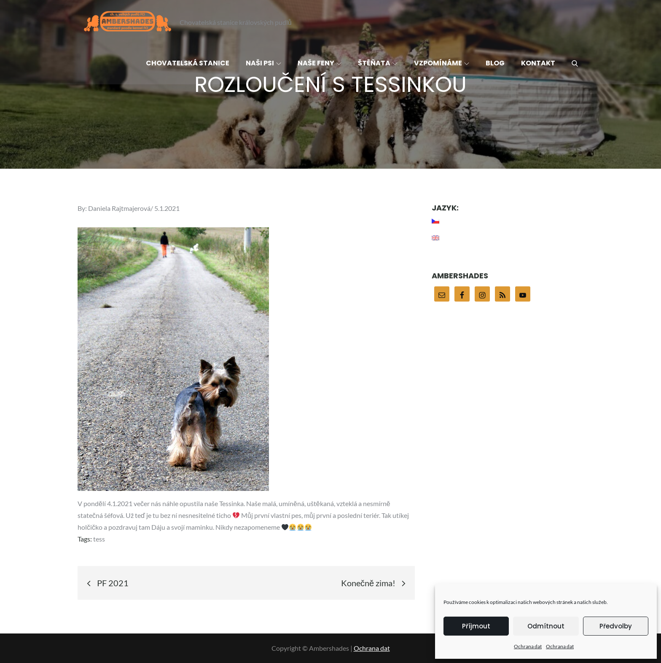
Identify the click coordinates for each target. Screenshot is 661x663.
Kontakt (538, 63)
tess (99, 539)
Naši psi (263, 63)
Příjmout (476, 626)
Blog (495, 63)
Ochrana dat (528, 646)
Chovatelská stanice (187, 63)
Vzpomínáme (441, 63)
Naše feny (319, 63)
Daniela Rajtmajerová (119, 208)
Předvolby (615, 626)
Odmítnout (545, 626)
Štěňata (378, 63)
